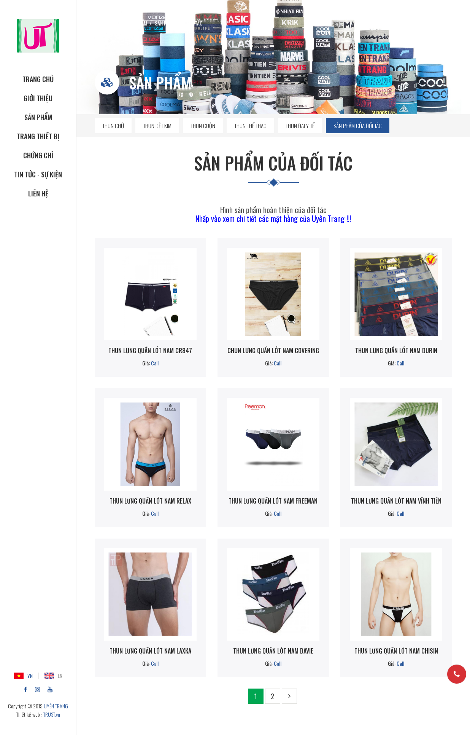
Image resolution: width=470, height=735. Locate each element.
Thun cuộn (203, 125)
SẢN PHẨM (38, 117)
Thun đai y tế (300, 125)
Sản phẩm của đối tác (357, 125)
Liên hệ (38, 193)
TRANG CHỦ (38, 79)
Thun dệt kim (157, 125)
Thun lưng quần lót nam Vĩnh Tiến (396, 500)
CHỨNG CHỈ (38, 155)
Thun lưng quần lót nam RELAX (150, 500)
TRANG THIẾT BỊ (38, 136)
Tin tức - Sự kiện (38, 174)
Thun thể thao (250, 125)
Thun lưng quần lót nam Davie (273, 650)
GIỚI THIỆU (38, 98)
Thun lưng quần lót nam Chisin (396, 650)
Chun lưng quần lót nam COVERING (273, 350)
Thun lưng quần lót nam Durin (396, 350)
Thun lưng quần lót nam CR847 (150, 350)
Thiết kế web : (29, 714)
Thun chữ (113, 125)
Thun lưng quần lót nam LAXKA (150, 650)
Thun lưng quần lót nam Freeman (273, 500)
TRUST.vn (51, 714)
